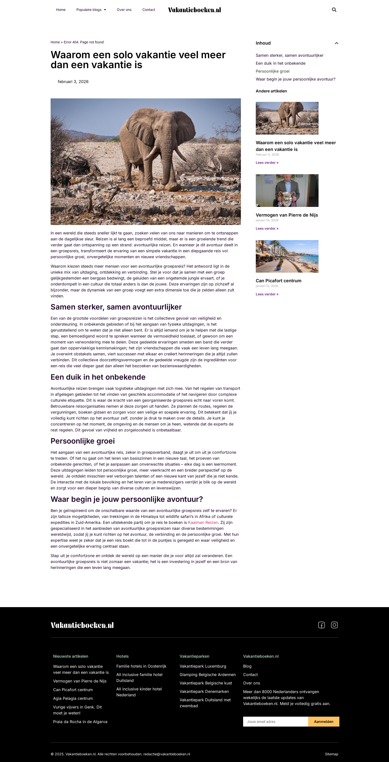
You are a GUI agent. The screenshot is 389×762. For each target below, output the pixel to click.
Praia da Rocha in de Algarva (80, 721)
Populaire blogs (91, 9)
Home (60, 9)
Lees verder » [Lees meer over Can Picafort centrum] (267, 294)
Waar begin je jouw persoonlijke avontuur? (295, 79)
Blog (247, 666)
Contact (148, 9)
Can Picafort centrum (278, 280)
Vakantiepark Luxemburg (203, 666)
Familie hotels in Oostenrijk (141, 666)
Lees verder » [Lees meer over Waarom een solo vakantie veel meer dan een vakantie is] (267, 162)
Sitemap (331, 754)
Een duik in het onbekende (280, 63)
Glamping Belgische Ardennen (208, 674)
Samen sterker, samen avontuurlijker (290, 55)
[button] (334, 10)
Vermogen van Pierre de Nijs (287, 215)
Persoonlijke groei (273, 71)
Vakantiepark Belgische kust (206, 682)
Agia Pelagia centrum (73, 698)
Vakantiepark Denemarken (204, 691)
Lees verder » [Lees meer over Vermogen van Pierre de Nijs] (267, 228)
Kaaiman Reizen (203, 522)
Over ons (124, 9)
